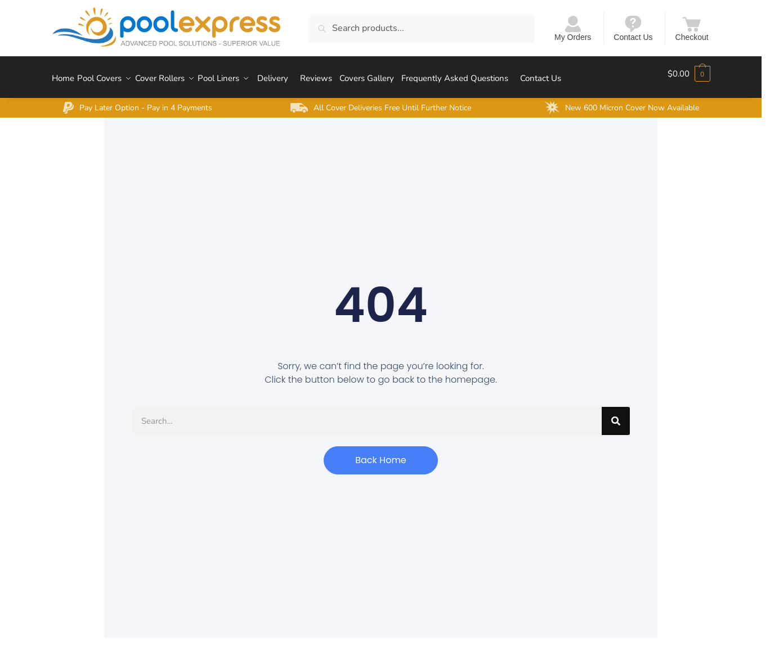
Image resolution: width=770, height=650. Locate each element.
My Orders (572, 28)
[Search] (616, 414)
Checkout (692, 28)
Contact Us (633, 28)
